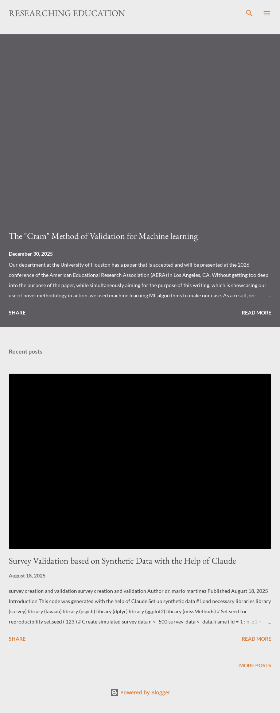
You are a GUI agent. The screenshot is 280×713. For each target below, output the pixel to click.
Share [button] (17, 312)
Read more (256, 312)
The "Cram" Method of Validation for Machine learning (103, 235)
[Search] (249, 13)
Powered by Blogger (140, 692)
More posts (255, 665)
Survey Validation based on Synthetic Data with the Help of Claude (122, 560)
